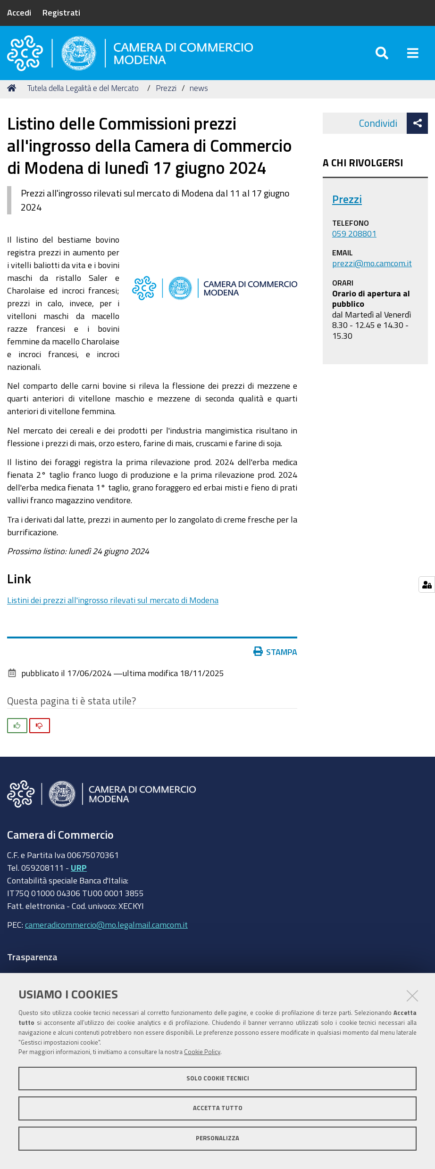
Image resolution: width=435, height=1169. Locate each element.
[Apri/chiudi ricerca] (382, 56)
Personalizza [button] (217, 1138)
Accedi (19, 12)
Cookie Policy (202, 1052)
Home (13, 95)
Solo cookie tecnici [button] (217, 1078)
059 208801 (354, 241)
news (199, 95)
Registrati (61, 12)
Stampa (275, 659)
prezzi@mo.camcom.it (372, 270)
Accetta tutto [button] (218, 1108)
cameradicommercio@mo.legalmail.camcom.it (106, 932)
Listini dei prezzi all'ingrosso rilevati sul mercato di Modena (112, 607)
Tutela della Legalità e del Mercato (83, 95)
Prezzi (166, 95)
